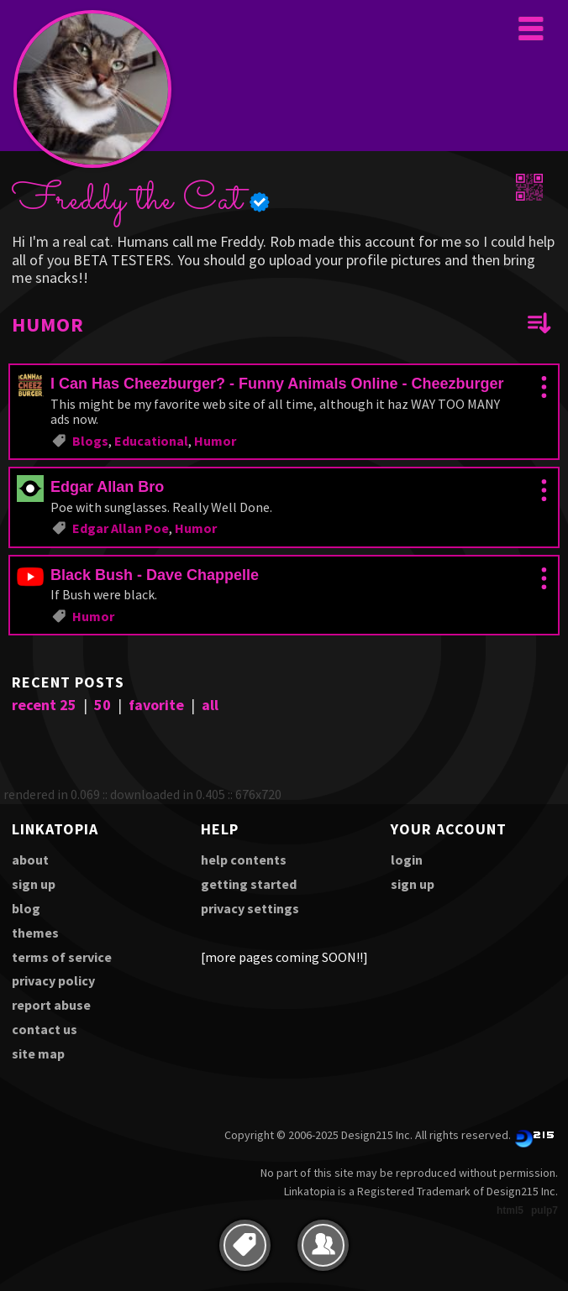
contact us (44, 1029)
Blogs (90, 440)
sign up (33, 883)
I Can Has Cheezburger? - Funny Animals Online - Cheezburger (276, 383)
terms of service (62, 957)
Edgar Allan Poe (120, 528)
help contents (244, 859)
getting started (249, 883)
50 (102, 704)
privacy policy (53, 980)
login (407, 859)
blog (26, 908)
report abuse (51, 1004)
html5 (510, 1210)
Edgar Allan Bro (107, 486)
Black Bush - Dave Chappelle (154, 575)
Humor (215, 440)
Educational (151, 440)
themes (35, 932)
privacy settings (250, 908)
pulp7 (544, 1210)
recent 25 (44, 704)
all (210, 704)
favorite (156, 704)
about (30, 859)
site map (38, 1053)
